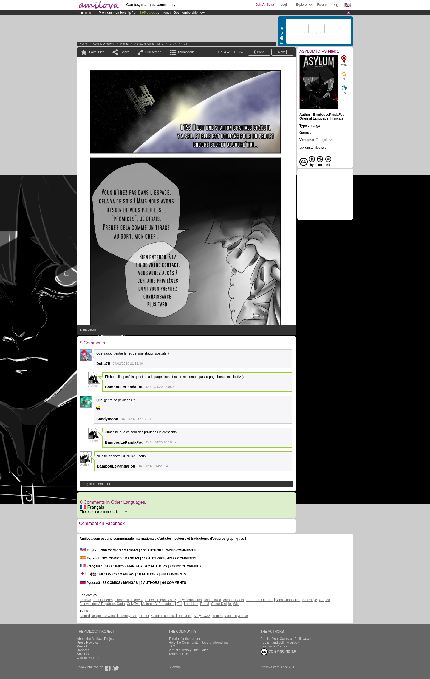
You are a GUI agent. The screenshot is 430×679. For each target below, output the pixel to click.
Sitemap (175, 667)
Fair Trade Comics (274, 646)
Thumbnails (185, 52)
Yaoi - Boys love (236, 616)
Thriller (217, 616)
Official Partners (88, 658)
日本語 (88, 574)
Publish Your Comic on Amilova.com (287, 639)
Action (84, 616)
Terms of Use (178, 654)
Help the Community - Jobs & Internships (198, 642)
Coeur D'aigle (221, 604)
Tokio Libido (212, 600)
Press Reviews (87, 642)
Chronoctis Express (129, 600)
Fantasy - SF (127, 616)
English (89, 550)
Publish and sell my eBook (280, 642)
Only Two (133, 604)
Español (89, 558)
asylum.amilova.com (314, 147)
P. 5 (184, 43)
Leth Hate (191, 604)
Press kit (83, 646)
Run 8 (204, 604)
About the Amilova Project (95, 639)
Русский (90, 583)
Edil (179, 604)
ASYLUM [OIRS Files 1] (148, 43)
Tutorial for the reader (184, 639)
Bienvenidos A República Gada (102, 604)
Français (92, 507)
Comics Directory (103, 43)
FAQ (172, 646)
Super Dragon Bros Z (160, 600)
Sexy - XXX (202, 616)
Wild (236, 604)
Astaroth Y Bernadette (158, 604)
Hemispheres (103, 600)
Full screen (153, 52)
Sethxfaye (309, 600)
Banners (83, 650)
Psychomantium (190, 600)
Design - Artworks (104, 616)
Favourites (96, 52)
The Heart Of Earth (259, 600)
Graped (324, 600)
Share (124, 52)
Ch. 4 (173, 43)
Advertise (83, 654)
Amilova (85, 600)
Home (83, 43)
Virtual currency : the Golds (188, 650)
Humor (144, 616)
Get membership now (189, 13)
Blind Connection (288, 600)
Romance (184, 616)
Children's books (163, 616)
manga (124, 43)
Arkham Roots (233, 600)
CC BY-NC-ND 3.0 (278, 651)
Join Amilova (265, 5)
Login (284, 5)
